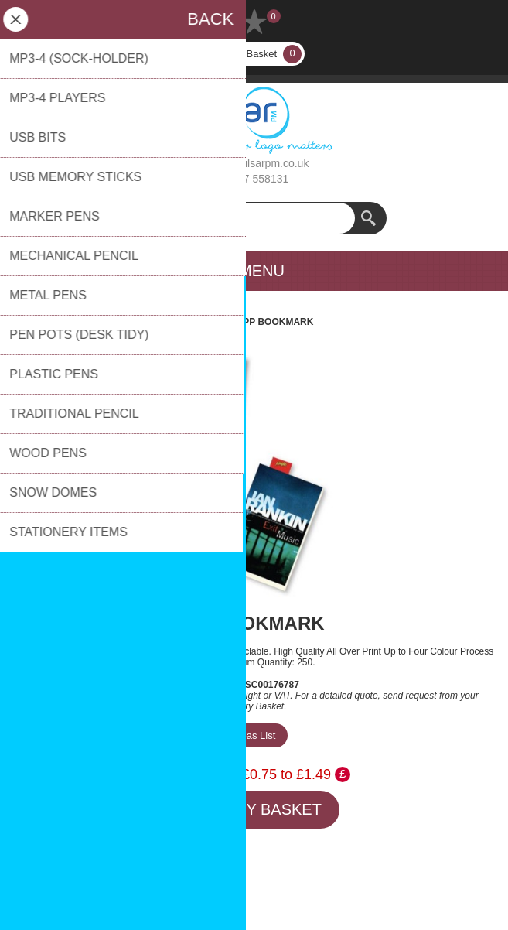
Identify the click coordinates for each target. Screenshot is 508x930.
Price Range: (198, 774)
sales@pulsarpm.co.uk (254, 163)
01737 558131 (254, 179)
